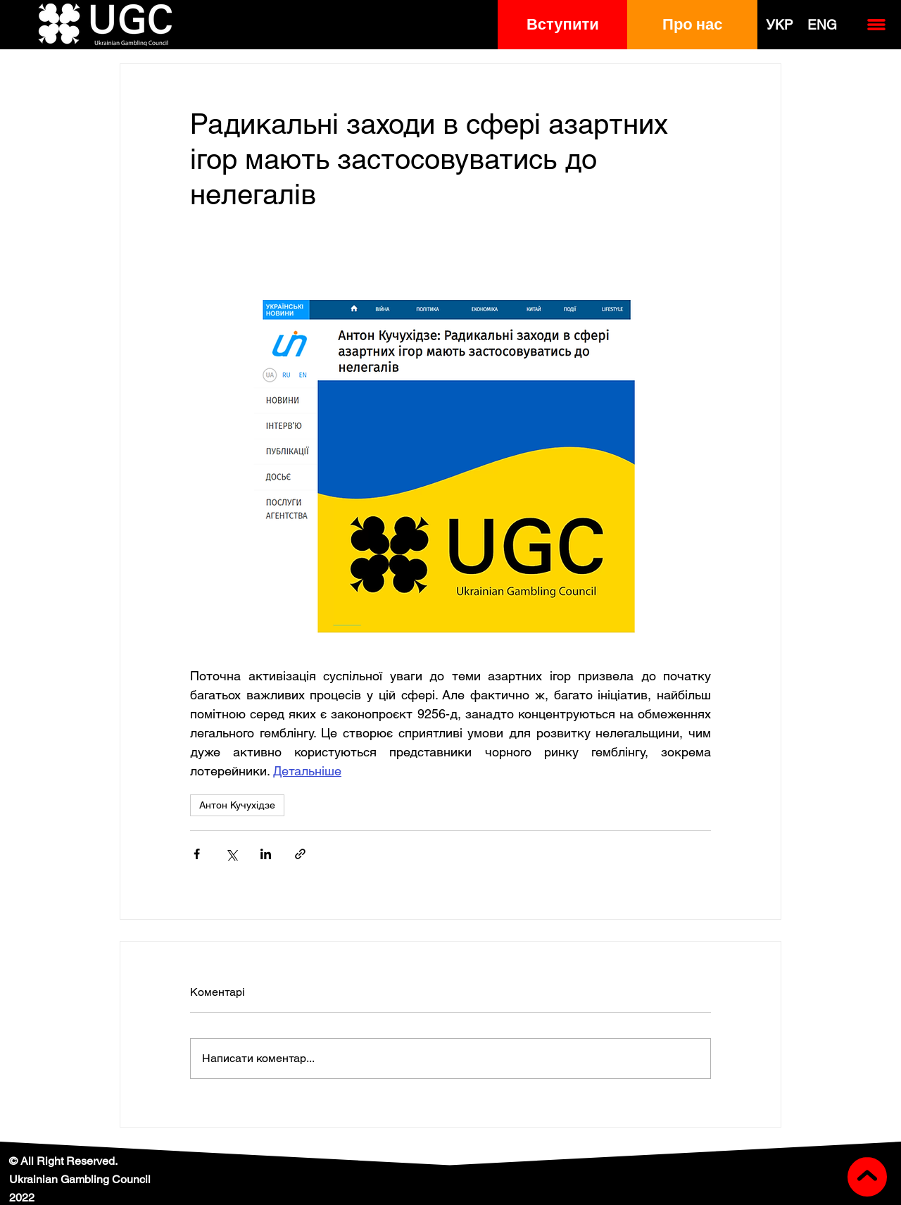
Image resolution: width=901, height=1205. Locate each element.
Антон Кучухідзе (237, 805)
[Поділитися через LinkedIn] (265, 854)
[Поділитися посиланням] (300, 854)
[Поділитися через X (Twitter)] (231, 854)
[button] (563, 24)
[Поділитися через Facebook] (196, 854)
